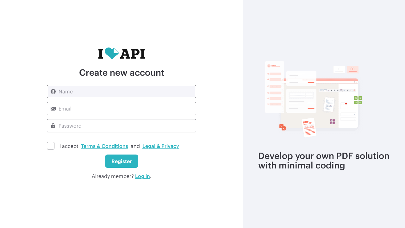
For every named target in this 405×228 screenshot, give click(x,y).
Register (121, 161)
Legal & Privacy (160, 146)
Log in (142, 176)
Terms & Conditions (104, 146)
